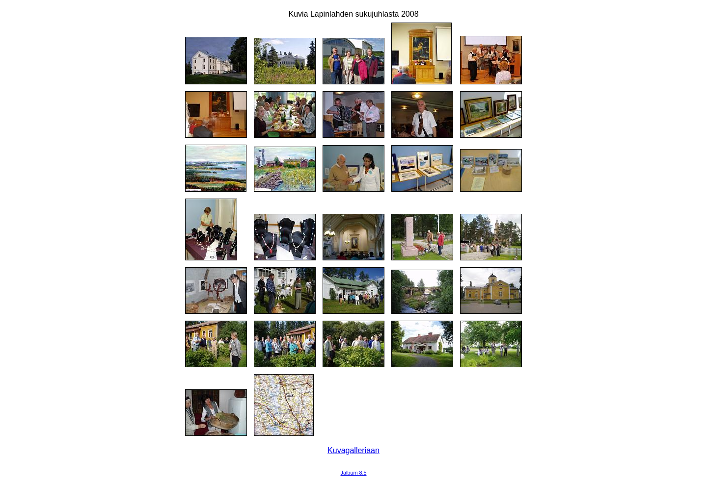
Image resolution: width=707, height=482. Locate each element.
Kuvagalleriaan (353, 450)
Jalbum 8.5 (354, 473)
